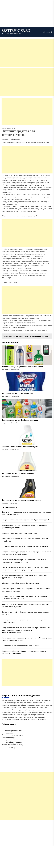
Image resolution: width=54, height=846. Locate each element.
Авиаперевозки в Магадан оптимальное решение (20, 646)
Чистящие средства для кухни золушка (17, 393)
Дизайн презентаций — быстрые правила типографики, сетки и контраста (26, 613)
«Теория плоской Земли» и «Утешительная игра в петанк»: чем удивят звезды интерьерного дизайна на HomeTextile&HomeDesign (26, 630)
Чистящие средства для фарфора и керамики (20, 420)
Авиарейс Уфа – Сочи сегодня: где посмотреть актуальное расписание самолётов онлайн (24, 597)
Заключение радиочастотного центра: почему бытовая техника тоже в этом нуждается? (26, 590)
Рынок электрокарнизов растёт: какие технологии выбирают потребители (25, 540)
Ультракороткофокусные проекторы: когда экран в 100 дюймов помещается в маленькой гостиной (26, 553)
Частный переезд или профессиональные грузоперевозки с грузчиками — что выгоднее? (24, 576)
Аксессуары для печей (8, 128)
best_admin (5, 139)
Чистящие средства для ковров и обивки (18, 473)
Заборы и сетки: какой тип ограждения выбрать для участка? (25, 520)
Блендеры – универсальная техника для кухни (19, 533)
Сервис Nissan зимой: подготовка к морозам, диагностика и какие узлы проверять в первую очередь (25, 568)
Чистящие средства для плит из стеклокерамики (21, 500)
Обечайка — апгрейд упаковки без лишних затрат (21, 583)
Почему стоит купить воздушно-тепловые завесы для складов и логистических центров (26, 513)
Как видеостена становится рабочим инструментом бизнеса (25, 546)
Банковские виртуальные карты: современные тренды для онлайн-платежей (24, 621)
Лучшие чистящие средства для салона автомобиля (22, 367)
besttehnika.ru (16, 31)
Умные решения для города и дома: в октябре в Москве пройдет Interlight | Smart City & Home (27, 639)
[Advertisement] (27, 53)
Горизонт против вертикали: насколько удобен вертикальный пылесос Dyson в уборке (25, 605)
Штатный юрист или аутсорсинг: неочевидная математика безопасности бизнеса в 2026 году (24, 561)
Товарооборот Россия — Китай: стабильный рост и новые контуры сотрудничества (24, 652)
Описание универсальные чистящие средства (20, 447)
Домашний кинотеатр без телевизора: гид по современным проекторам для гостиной (24, 526)
